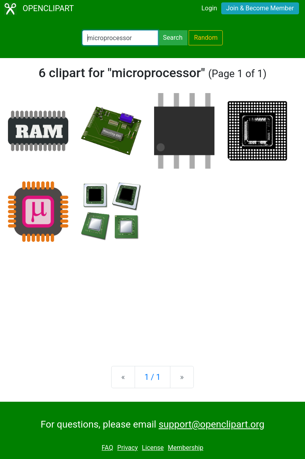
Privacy (127, 447)
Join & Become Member (260, 8)
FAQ (107, 447)
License (153, 447)
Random (206, 37)
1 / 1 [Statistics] (153, 377)
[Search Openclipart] (120, 37)
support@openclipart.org (211, 424)
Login (209, 8)
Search (172, 37)
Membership (185, 447)
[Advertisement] (152, 297)
